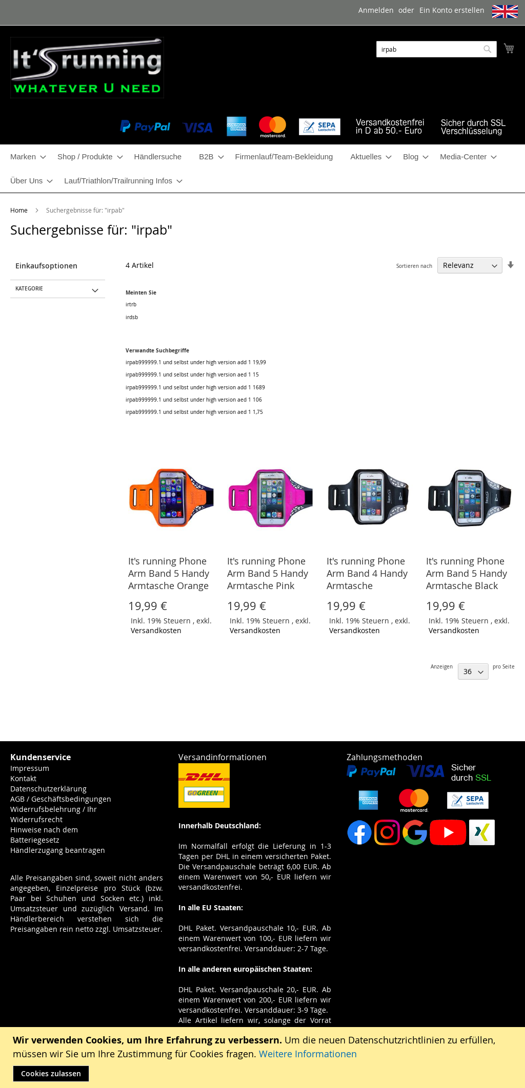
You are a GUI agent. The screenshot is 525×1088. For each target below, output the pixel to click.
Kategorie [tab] (29, 288)
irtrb (131, 304)
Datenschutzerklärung (48, 788)
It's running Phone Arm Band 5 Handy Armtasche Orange (168, 573)
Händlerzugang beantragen (57, 850)
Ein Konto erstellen (451, 10)
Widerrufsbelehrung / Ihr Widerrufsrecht (53, 814)
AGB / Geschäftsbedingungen (60, 799)
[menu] (262, 168)
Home (19, 210)
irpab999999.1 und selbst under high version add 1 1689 (195, 387)
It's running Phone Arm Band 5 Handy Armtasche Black (466, 573)
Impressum (29, 768)
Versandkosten (156, 630)
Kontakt (23, 778)
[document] (264, 1057)
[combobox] (436, 49)
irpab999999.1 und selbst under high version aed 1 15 (192, 374)
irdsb (132, 317)
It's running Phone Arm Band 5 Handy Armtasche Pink (267, 573)
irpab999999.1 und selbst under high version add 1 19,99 (196, 362)
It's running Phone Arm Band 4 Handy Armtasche (367, 573)
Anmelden (376, 10)
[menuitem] (25, 156)
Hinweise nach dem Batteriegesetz (44, 835)
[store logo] (87, 67)
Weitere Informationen (308, 1054)
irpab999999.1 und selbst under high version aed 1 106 (194, 399)
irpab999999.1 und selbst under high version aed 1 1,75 (194, 412)
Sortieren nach (414, 266)
